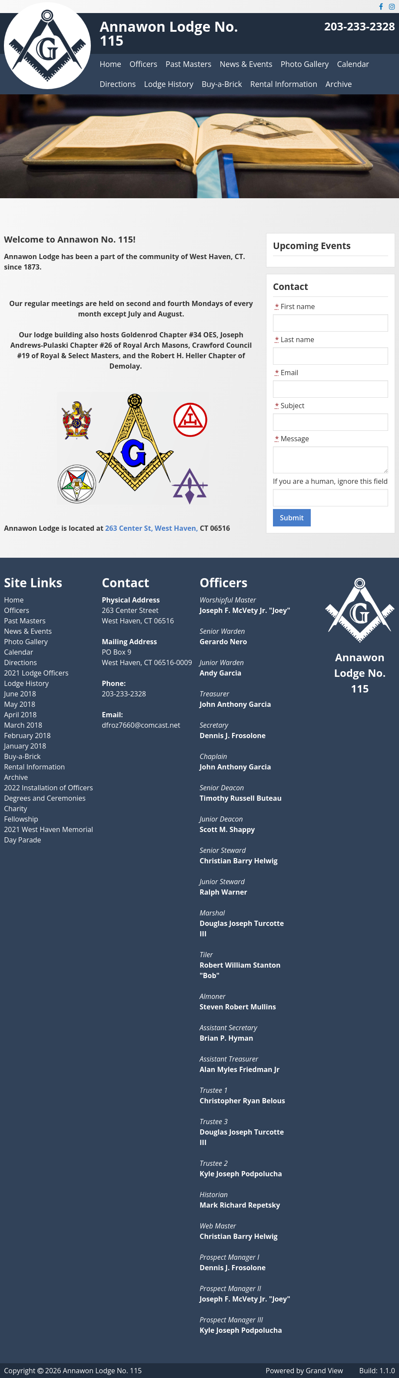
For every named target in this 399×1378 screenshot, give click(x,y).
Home (110, 64)
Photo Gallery (305, 64)
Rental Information (283, 84)
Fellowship (21, 819)
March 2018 (23, 725)
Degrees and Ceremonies (45, 798)
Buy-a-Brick (222, 84)
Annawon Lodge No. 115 (169, 33)
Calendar (353, 64)
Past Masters (188, 64)
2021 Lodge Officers (36, 673)
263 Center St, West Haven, (151, 528)
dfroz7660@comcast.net (141, 725)
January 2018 (25, 746)
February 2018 (27, 735)
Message (291, 438)
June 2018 (20, 694)
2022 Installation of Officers (48, 787)
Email (285, 372)
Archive (339, 84)
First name (294, 306)
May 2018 (19, 704)
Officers (143, 64)
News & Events (246, 64)
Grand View (324, 1370)
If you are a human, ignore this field (330, 481)
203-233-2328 (359, 26)
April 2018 (20, 714)
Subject (289, 405)
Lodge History (168, 84)
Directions (118, 84)
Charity (15, 808)
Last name (293, 339)
